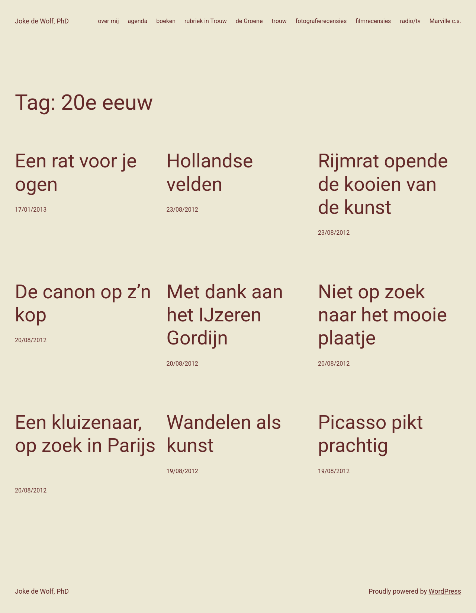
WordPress (445, 591)
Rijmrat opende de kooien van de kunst (383, 184)
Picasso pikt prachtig (370, 434)
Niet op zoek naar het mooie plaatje (382, 315)
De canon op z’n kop (83, 303)
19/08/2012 (182, 471)
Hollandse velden (210, 172)
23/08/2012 (182, 209)
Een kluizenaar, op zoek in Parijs (85, 434)
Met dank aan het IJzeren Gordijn (225, 315)
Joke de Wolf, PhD (42, 21)
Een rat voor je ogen (76, 172)
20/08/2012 (30, 340)
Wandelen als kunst (224, 434)
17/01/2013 (30, 209)
